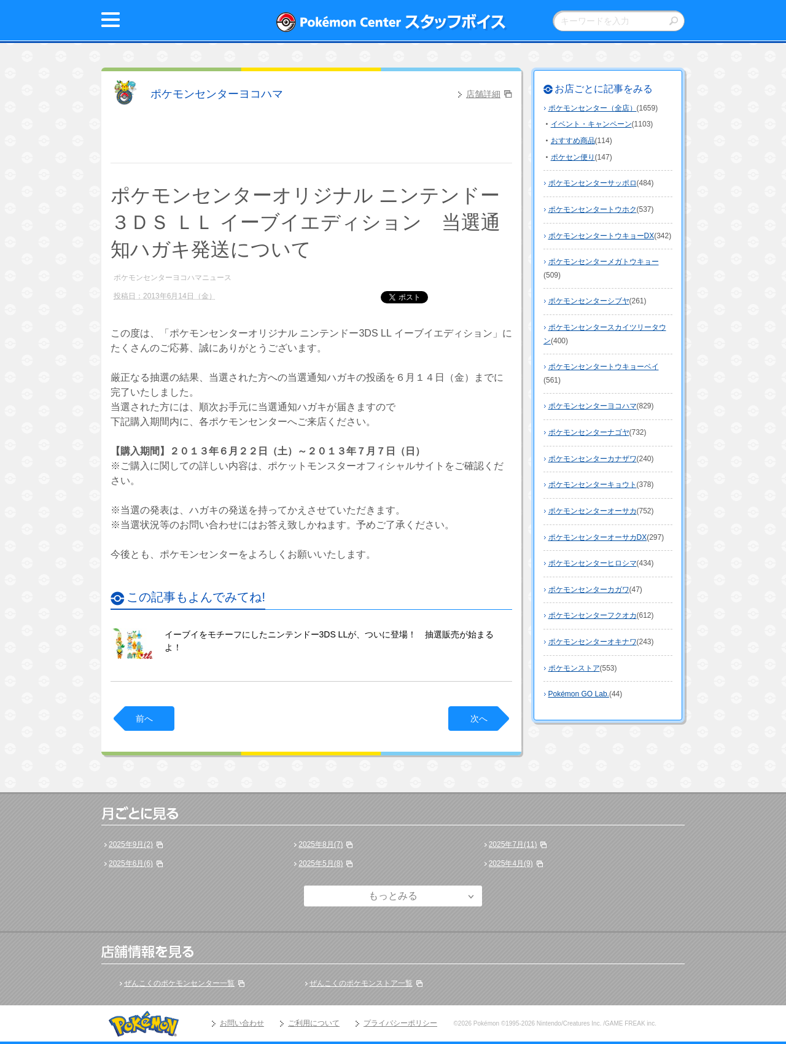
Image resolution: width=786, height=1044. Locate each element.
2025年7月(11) (513, 844)
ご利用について (314, 1023)
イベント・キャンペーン (591, 124)
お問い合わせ (242, 1023)
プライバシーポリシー (400, 1023)
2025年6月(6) (131, 863)
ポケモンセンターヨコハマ (216, 94)
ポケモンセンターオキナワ (592, 641)
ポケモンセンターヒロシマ (592, 563)
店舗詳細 (483, 94)
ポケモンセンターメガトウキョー (603, 261)
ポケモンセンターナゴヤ (588, 432)
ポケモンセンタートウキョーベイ (603, 366)
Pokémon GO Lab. (578, 694)
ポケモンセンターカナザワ (592, 458)
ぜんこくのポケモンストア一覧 (361, 983)
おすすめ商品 (573, 140)
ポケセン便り (573, 157)
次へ (479, 718)
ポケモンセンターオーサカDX (597, 537)
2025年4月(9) (511, 863)
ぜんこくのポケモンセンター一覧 (179, 983)
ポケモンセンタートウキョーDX (601, 236)
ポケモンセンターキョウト (592, 484)
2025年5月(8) (320, 863)
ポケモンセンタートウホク (592, 209)
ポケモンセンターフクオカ (592, 615)
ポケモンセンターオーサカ (592, 511)
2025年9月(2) (131, 844)
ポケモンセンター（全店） (592, 108)
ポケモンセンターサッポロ (592, 183)
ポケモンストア (574, 668)
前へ (144, 718)
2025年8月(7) (320, 844)
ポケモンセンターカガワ (588, 589)
